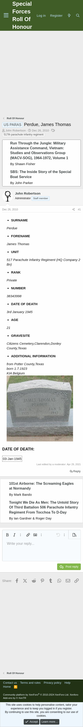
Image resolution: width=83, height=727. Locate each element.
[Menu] (6, 15)
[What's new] (69, 15)
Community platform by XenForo (36, 694)
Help (68, 682)
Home (7, 686)
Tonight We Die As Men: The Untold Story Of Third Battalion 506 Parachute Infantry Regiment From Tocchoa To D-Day (44, 507)
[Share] (73, 209)
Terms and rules (30, 682)
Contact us (10, 682)
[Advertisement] (41, 74)
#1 (79, 209)
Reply (77, 471)
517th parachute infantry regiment (23, 134)
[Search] (77, 15)
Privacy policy (52, 682)
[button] (7, 534)
